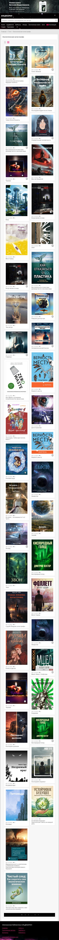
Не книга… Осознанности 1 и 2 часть (15, 518)
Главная (3, 31)
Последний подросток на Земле (41, 110)
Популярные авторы (8, 930)
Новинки (5, 928)
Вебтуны (18, 25)
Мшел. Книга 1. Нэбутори (39, 674)
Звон (7, 587)
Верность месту (36, 391)
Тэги (9, 31)
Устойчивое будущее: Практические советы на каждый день (42, 822)
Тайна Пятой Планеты (13, 120)
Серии (3, 27)
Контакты (5, 932)
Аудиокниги (10, 25)
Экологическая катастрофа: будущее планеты (15, 81)
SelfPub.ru (22, 930)
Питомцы (9, 824)
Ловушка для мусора (38, 318)
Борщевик (34, 713)
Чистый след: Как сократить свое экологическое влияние (16, 908)
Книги (3, 25)
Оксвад (8, 548)
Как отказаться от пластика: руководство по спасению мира (16, 150)
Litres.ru (21, 928)
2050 (32, 247)
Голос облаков (36, 71)
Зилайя (33, 535)
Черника (8, 181)
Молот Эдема (35, 615)
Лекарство (34, 496)
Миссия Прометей (37, 179)
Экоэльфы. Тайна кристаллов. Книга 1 (15, 438)
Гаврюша (9, 357)
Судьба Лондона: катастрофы (15, 626)
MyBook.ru (22, 932)
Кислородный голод (37, 574)
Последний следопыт (38, 782)
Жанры (24, 25)
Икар (7, 220)
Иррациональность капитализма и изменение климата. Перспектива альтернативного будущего (16, 866)
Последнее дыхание (12, 746)
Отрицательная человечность (41, 140)
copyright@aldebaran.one (10, 937)
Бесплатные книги (34, 25)
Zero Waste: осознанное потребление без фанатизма (15, 398)
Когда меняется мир (12, 288)
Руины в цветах (11, 668)
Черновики (10, 27)
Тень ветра (9, 327)
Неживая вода (10, 478)
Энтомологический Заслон (40, 348)
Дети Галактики (36, 427)
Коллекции (52, 25)
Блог (43, 25)
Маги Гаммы (10, 259)
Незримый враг (10, 785)
